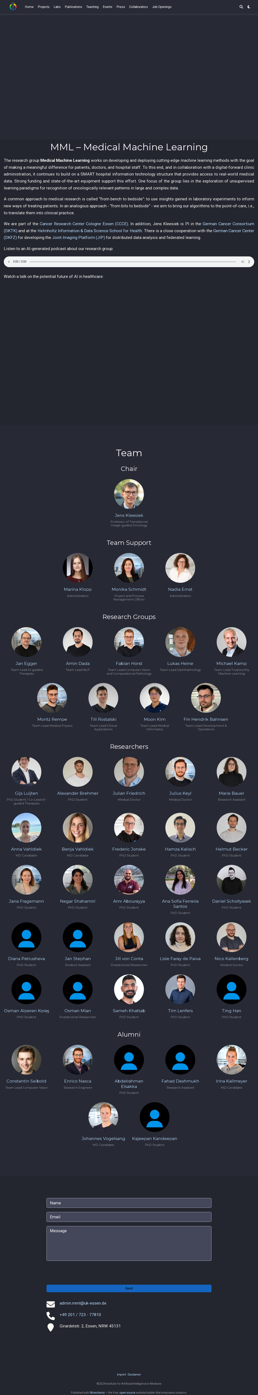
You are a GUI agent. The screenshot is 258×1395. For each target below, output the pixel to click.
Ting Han (231, 1010)
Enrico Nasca (77, 1081)
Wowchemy (97, 1392)
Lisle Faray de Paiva (180, 958)
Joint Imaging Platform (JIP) (78, 237)
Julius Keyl (180, 793)
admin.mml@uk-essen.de (83, 1303)
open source (127, 1392)
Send (129, 1288)
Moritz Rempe (52, 719)
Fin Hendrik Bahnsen (206, 719)
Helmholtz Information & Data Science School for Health (90, 230)
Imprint (121, 1374)
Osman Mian (77, 1010)
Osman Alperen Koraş (26, 1010)
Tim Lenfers (180, 1010)
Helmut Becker (232, 849)
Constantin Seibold (26, 1081)
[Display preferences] (249, 7)
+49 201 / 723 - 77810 (80, 1314)
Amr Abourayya (129, 901)
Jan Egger (26, 663)
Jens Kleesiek (129, 515)
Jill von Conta (129, 958)
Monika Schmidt (129, 589)
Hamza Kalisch (180, 849)
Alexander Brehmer (77, 793)
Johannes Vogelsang (103, 1138)
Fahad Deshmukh (180, 1081)
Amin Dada (78, 663)
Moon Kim (155, 719)
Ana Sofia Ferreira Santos (180, 904)
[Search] (241, 7)
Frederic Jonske (129, 849)
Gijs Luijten (26, 793)
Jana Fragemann (26, 901)
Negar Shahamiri (77, 901)
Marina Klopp (78, 589)
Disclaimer (134, 1374)
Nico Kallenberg (231, 958)
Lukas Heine (180, 663)
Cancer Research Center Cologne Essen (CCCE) (84, 223)
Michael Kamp (231, 663)
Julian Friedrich (129, 793)
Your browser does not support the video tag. (129, 76)
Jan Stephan (78, 958)
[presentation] (77, 1273)
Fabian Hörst (129, 663)
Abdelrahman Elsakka (129, 1084)
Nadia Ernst (180, 589)
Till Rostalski (103, 719)
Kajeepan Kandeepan (154, 1138)
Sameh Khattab (129, 1010)
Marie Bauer (231, 793)
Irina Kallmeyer (231, 1081)
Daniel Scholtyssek (231, 901)
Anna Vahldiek (26, 849)
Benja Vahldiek (78, 849)
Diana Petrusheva (26, 958)
